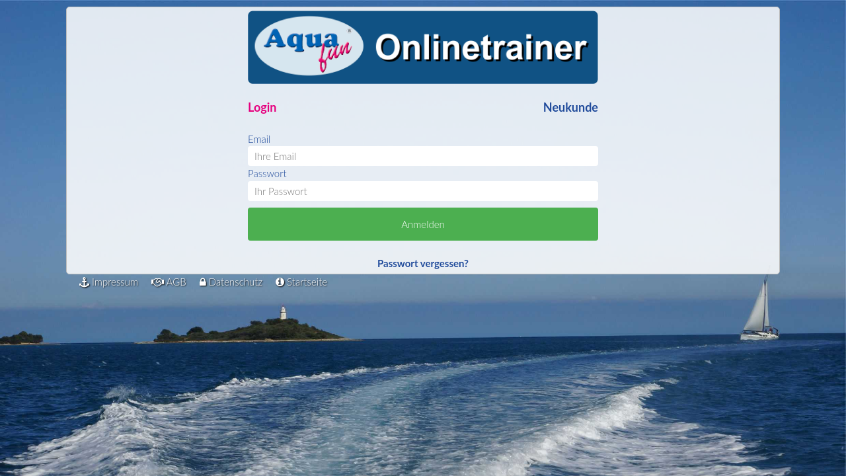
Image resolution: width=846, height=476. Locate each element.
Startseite (301, 282)
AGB (168, 282)
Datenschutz (231, 282)
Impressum (108, 282)
